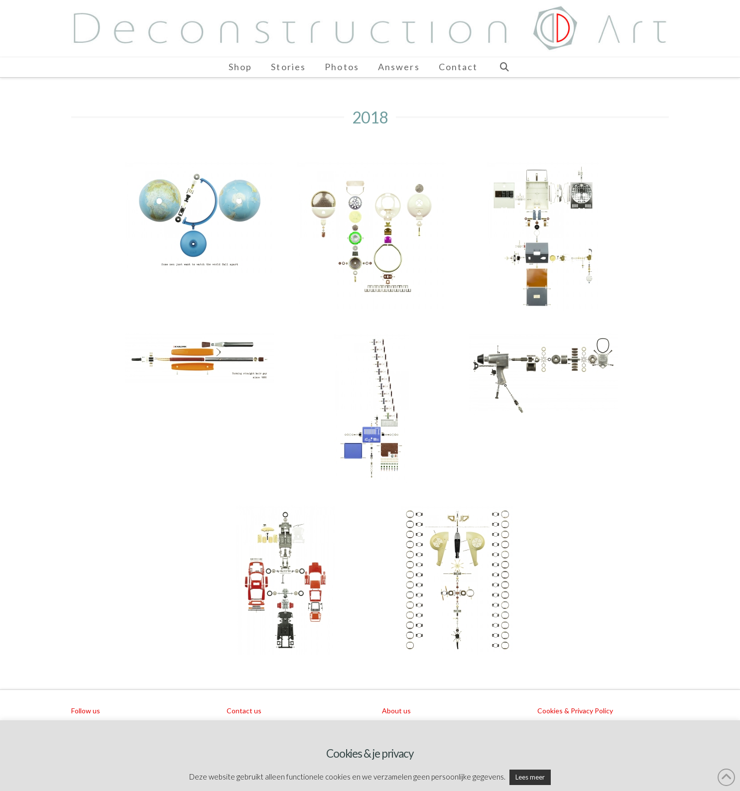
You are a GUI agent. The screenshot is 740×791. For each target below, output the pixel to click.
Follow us (85, 710)
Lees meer (530, 777)
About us (396, 710)
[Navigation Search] (504, 67)
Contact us (244, 710)
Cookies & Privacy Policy (575, 710)
